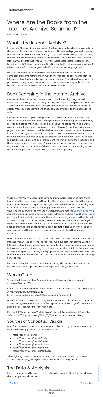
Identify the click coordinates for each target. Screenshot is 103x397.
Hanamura (36, 143)
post (32, 102)
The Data (14, 383)
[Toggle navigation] (93, 9)
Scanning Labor (82, 210)
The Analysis (86, 383)
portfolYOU (99, 370)
